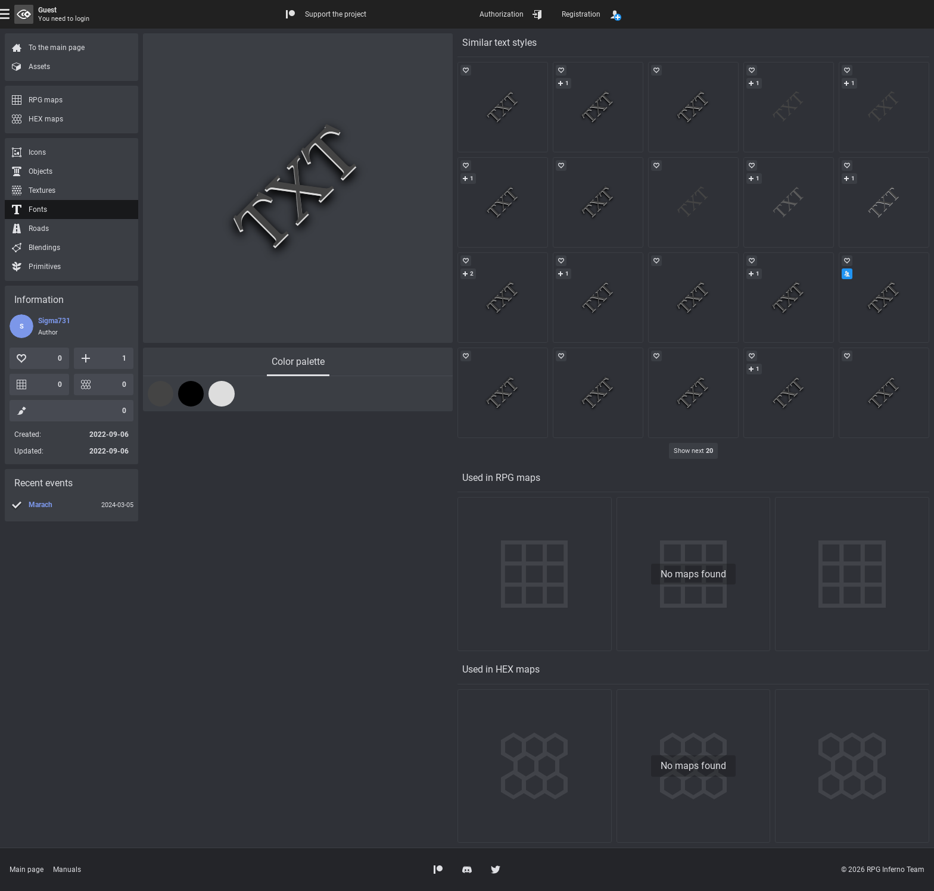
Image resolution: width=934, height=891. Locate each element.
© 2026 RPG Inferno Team (882, 869)
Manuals (67, 869)
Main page (26, 869)
